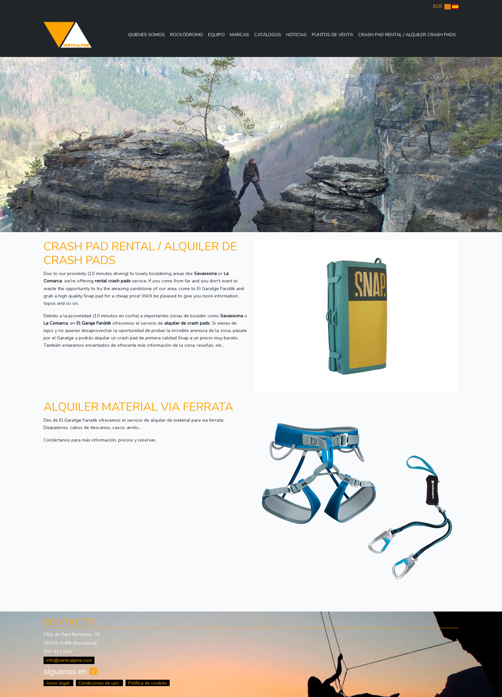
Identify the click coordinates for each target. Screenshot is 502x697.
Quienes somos (146, 34)
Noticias (296, 34)
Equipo (216, 34)
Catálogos (267, 34)
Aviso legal (58, 683)
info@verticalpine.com (69, 660)
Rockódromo (186, 34)
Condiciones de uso (99, 683)
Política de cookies (147, 683)
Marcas (239, 34)
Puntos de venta (332, 34)
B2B (437, 6)
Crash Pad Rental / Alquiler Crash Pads (407, 34)
